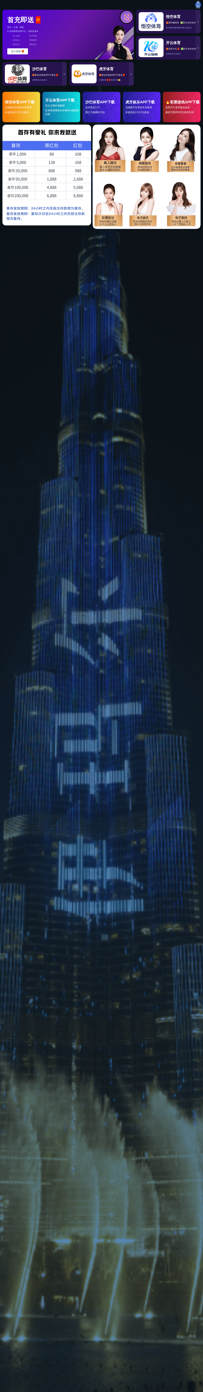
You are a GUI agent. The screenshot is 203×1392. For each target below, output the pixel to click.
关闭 (198, 5)
